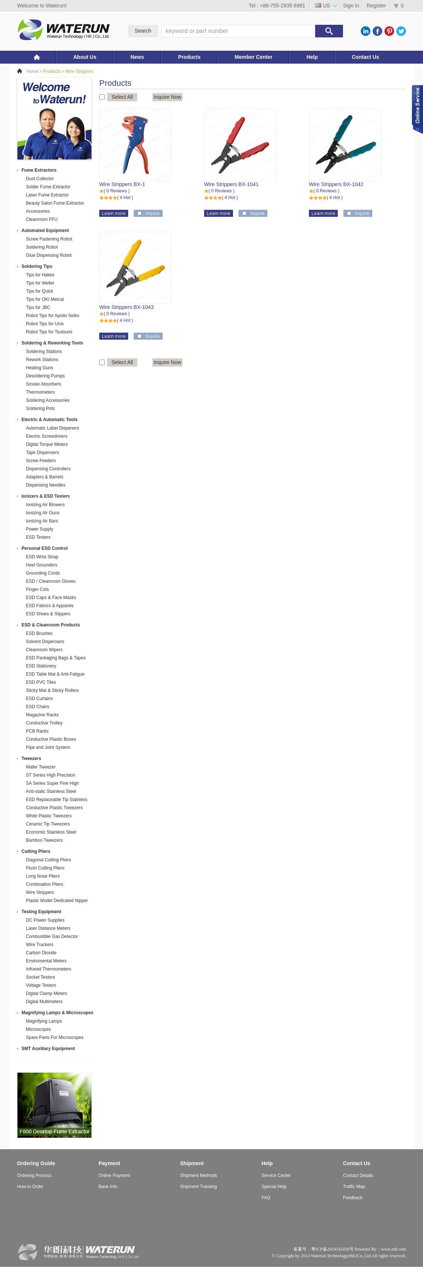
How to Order (30, 1186)
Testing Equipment (41, 911)
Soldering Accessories (48, 400)
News (137, 57)
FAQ (266, 1197)
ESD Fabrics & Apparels (50, 605)
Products (189, 57)
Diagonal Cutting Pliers (48, 859)
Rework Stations (42, 359)
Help (311, 57)
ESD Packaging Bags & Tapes (56, 657)
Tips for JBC (38, 307)
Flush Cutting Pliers (45, 868)
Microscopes (38, 1029)
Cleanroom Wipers (44, 649)
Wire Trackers (39, 944)
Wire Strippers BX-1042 (336, 184)
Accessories (38, 211)
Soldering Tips (36, 266)
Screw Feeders (41, 460)
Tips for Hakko (40, 275)
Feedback (353, 1197)
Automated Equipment (45, 230)
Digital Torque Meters (47, 444)
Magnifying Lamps (44, 1021)
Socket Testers (40, 977)
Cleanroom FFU (41, 219)
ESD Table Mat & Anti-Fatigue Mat (55, 675)
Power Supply (39, 529)
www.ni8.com (393, 1249)
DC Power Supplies (45, 920)
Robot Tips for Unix (45, 323)
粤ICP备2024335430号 (332, 1249)
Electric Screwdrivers (46, 436)
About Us (84, 57)
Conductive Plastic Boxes (51, 739)
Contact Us (365, 57)
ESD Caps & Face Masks (51, 597)
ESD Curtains (39, 698)
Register (376, 6)
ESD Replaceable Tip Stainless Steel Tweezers (56, 800)
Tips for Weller (40, 283)
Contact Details (358, 1175)
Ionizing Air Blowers (45, 504)
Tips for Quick (39, 291)
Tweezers (31, 758)
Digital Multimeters (44, 1001)
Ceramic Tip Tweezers (48, 824)
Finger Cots (37, 589)
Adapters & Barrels (44, 477)
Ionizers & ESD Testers (45, 496)
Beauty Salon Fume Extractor (55, 203)
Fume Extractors (39, 170)
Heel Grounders (41, 565)
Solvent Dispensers (45, 641)
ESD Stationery (41, 666)
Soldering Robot (42, 247)
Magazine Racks (42, 714)
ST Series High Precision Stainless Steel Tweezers (51, 776)
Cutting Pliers (35, 851)
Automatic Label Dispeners (52, 428)
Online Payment (114, 1175)
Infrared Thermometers (48, 969)
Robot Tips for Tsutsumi (49, 331)
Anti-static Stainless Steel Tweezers (51, 792)
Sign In (351, 6)
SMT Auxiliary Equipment (48, 1048)
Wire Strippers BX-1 (122, 184)
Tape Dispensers (42, 452)
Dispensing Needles (46, 485)
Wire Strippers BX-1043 (126, 307)
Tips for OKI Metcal (45, 299)
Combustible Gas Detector (52, 936)
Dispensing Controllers (48, 468)
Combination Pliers (44, 884)
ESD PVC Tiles (41, 682)
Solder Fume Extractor (48, 186)
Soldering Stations (44, 351)
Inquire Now (167, 97)
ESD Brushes (39, 633)
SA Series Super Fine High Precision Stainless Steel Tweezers (52, 784)
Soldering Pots (40, 408)
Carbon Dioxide (41, 952)
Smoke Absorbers (43, 384)
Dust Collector (40, 178)
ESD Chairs (37, 706)
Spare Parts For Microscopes (54, 1037)
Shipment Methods (198, 1175)
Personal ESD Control (44, 548)
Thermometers (40, 392)
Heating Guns (39, 367)
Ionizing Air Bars (42, 521)
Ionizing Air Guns (43, 512)
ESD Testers (38, 537)
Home (32, 71)
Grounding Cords (43, 573)
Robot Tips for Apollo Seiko (52, 315)
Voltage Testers (41, 985)
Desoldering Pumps (45, 376)
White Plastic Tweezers (49, 815)
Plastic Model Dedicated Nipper (57, 900)
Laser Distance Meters (48, 928)
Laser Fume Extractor (47, 195)
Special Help (274, 1186)
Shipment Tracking (198, 1186)
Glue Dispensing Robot (48, 255)
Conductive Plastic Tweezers (54, 807)
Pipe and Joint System (48, 747)
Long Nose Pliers (43, 876)
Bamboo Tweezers (44, 840)
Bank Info (108, 1186)
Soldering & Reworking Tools (52, 343)
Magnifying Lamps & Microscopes (57, 1012)
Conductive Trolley (44, 723)
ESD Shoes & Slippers (48, 613)
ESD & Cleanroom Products (50, 625)
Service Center (276, 1175)
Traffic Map (354, 1186)
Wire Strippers (79, 71)
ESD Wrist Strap (42, 556)
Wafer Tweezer (41, 767)
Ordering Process (34, 1175)
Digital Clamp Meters (46, 993)
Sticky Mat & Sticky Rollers (52, 690)
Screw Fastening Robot (49, 239)
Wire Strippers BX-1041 (231, 184)
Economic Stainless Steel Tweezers (51, 833)
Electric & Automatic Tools (49, 419)
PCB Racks (37, 731)
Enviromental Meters (46, 960)
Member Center (253, 57)
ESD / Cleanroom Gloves (51, 581)
